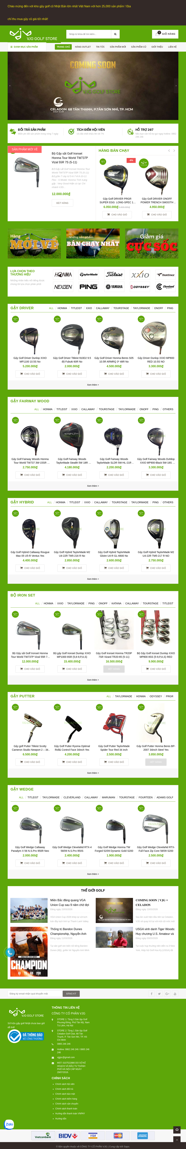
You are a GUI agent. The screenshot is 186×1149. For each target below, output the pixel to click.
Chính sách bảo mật (65, 1093)
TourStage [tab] (121, 307)
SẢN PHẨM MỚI (118, 46)
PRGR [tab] (169, 695)
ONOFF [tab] (158, 307)
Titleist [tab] (76, 307)
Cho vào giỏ (117, 213)
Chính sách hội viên (65, 1083)
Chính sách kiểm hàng (66, 1098)
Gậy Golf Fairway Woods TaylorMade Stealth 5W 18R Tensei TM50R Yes (72, 462)
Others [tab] (168, 408)
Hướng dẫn (60, 1117)
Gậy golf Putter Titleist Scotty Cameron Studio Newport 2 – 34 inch (30, 749)
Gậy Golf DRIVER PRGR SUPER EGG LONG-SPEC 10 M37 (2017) (118, 202)
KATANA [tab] (116, 602)
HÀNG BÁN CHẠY (114, 150)
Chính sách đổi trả (64, 1088)
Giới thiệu (157, 46)
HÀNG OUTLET (83, 46)
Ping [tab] (170, 307)
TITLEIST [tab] (167, 602)
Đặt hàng (62, 202)
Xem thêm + (93, 485)
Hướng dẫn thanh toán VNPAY (70, 1113)
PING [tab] (155, 408)
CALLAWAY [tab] (132, 602)
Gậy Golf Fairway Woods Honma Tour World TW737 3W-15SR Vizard (30, 462)
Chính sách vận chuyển (66, 1103)
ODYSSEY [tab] (156, 695)
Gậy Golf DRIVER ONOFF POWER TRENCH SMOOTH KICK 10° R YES (157, 202)
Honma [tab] (141, 695)
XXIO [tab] (89, 307)
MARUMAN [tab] (108, 796)
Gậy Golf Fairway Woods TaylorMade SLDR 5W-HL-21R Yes (114, 462)
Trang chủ (63, 46)
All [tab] (37, 408)
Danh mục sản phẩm (24, 46)
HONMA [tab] (62, 307)
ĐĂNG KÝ (71, 993)
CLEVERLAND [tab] (72, 796)
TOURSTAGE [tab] (150, 602)
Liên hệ (172, 46)
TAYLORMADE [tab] (75, 602)
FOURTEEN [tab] (146, 796)
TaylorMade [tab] (141, 307)
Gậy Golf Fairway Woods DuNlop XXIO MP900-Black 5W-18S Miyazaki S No (156, 462)
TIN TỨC (100, 46)
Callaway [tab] (102, 307)
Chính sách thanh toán (66, 1108)
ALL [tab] (51, 307)
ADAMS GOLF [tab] (165, 796)
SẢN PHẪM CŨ (138, 46)
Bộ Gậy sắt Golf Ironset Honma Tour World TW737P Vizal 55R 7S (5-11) (70, 157)
